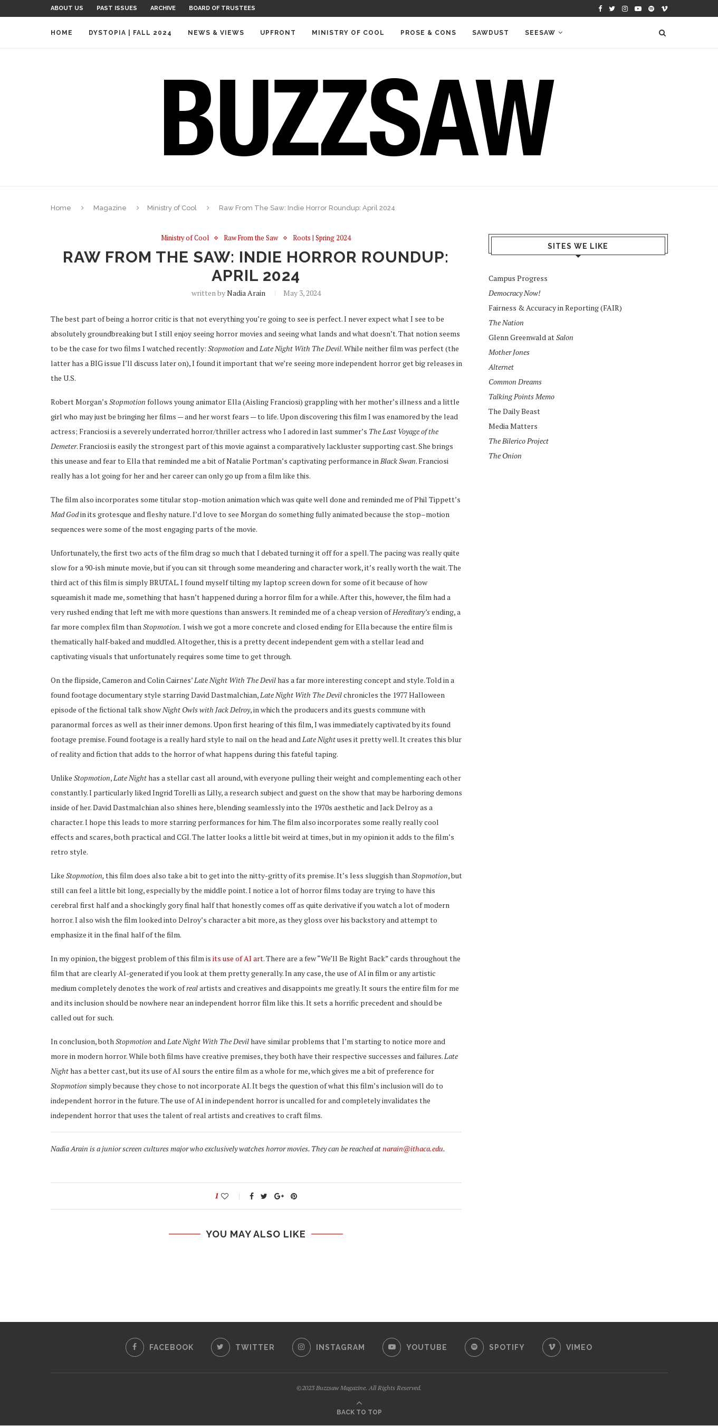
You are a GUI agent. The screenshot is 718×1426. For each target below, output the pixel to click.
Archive (163, 8)
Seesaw (540, 32)
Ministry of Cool (348, 32)
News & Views (216, 32)
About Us (67, 8)
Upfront (278, 32)
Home (62, 32)
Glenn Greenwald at (531, 337)
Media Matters (513, 426)
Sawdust (490, 32)
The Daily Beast (514, 411)
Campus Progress (518, 278)
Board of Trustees (222, 8)
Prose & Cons (428, 32)
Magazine (110, 208)
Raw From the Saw (251, 238)
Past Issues (117, 8)
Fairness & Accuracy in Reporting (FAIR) (555, 308)
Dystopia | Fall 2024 (130, 32)
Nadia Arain (246, 293)
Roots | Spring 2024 (323, 238)
